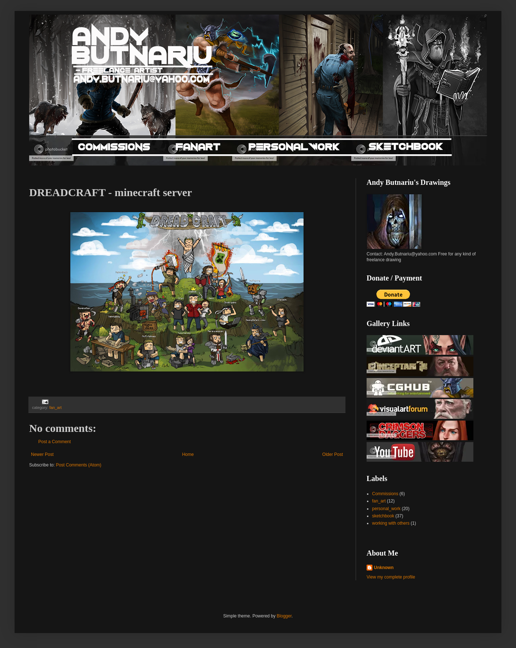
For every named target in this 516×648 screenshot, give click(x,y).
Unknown (384, 567)
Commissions (385, 493)
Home (188, 454)
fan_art (55, 407)
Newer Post (42, 454)
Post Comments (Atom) (78, 465)
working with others (391, 523)
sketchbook (383, 515)
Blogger (284, 616)
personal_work (386, 508)
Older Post (332, 454)
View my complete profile (391, 577)
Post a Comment (54, 441)
